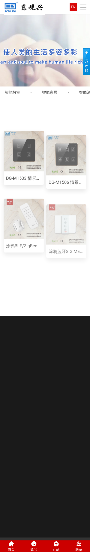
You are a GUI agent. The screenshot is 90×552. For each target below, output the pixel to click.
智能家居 (49, 92)
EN (73, 7)
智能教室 (12, 92)
